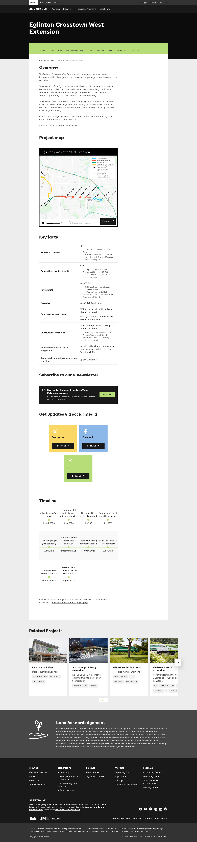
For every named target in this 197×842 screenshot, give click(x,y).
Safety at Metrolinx (66, 790)
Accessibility (63, 772)
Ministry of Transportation (67, 809)
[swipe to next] (178, 662)
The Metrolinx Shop (38, 784)
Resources (121, 50)
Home (42, 50)
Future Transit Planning (126, 784)
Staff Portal (161, 819)
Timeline (133, 81)
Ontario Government (62, 804)
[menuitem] (54, 9)
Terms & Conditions (120, 819)
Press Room (34, 780)
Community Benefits (153, 772)
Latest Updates (55, 50)
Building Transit (150, 787)
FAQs (110, 50)
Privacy (137, 819)
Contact (148, 819)
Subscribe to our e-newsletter (141, 73)
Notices (100, 50)
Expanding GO (122, 772)
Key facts (133, 69)
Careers (32, 776)
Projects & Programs (46, 60)
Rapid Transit (121, 776)
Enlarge (108, 221)
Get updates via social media (142, 77)
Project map (135, 65)
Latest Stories (92, 772)
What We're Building (74, 50)
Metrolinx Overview (38, 772)
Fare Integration (151, 776)
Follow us (63, 445)
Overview (134, 60)
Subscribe (107, 394)
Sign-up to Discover (95, 776)
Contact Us (134, 50)
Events (90, 50)
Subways (119, 780)
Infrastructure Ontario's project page (70, 602)
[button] (42, 2)
